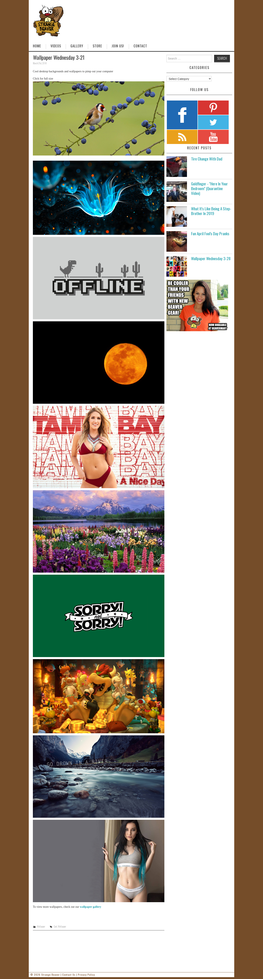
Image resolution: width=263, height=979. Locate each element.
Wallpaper (41, 926)
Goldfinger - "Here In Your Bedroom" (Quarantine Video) (209, 188)
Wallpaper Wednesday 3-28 (211, 258)
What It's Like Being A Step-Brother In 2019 (211, 211)
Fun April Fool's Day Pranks (210, 233)
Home (37, 45)
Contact (140, 45)
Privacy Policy (86, 975)
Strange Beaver (50, 975)
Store (97, 45)
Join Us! (118, 45)
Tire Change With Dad (206, 159)
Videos (56, 45)
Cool (55, 926)
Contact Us (68, 975)
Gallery (76, 45)
